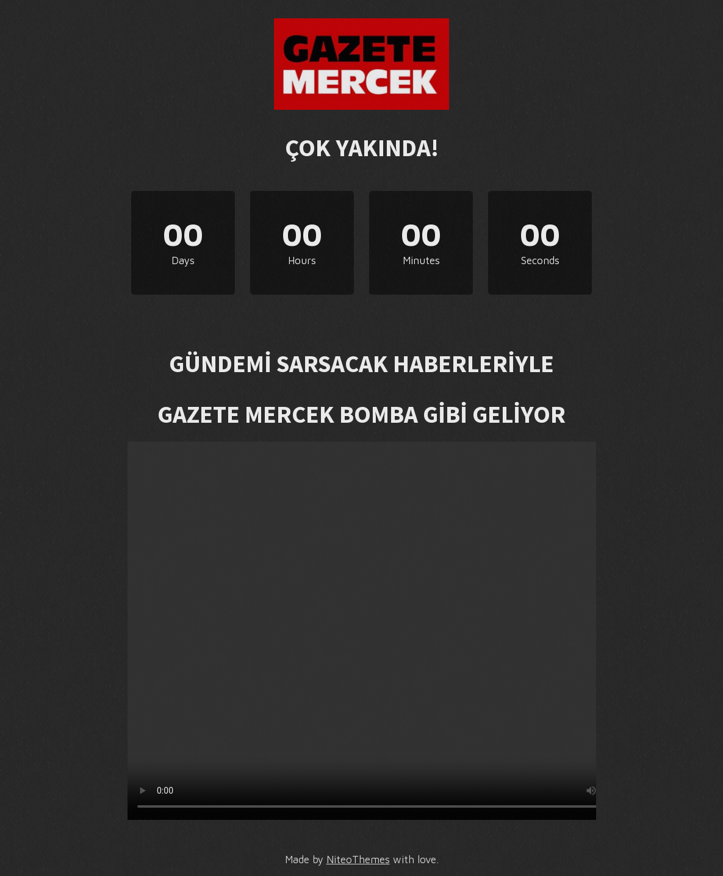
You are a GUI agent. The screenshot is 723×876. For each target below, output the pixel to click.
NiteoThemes (358, 859)
